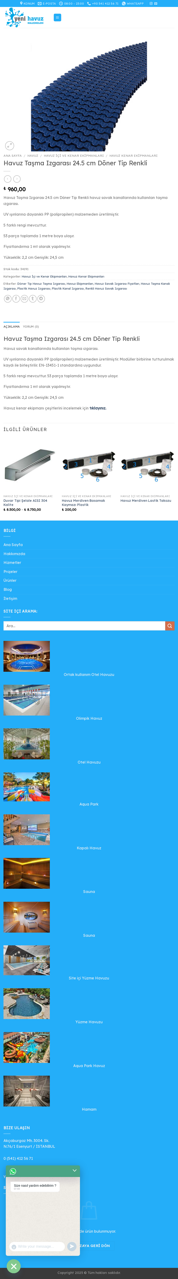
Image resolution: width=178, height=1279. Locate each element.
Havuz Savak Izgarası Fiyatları (117, 283)
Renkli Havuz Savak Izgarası (106, 288)
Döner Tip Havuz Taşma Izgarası (41, 283)
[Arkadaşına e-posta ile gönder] (24, 299)
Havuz (32, 155)
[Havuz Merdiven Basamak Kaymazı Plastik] (89, 465)
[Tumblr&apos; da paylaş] (33, 299)
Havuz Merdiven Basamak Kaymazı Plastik (83, 503)
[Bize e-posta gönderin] (155, 3)
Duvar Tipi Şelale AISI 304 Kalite (25, 503)
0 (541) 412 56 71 (18, 1158)
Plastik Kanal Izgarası (68, 288)
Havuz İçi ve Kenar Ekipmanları (74, 155)
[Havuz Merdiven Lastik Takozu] (148, 465)
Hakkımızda (14, 553)
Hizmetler (12, 562)
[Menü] (57, 17)
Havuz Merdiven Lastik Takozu (146, 501)
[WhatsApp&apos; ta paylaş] (8, 299)
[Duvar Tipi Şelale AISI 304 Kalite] (30, 465)
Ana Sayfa (12, 155)
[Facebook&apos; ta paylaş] (16, 299)
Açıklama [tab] (11, 326)
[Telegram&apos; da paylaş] (41, 299)
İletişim (10, 598)
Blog (7, 589)
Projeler (10, 571)
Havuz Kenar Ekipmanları (133, 155)
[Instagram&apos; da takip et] (151, 3)
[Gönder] (170, 625)
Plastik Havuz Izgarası (33, 288)
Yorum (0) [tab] (31, 326)
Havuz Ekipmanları (80, 283)
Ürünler (9, 580)
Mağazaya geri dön (89, 1245)
